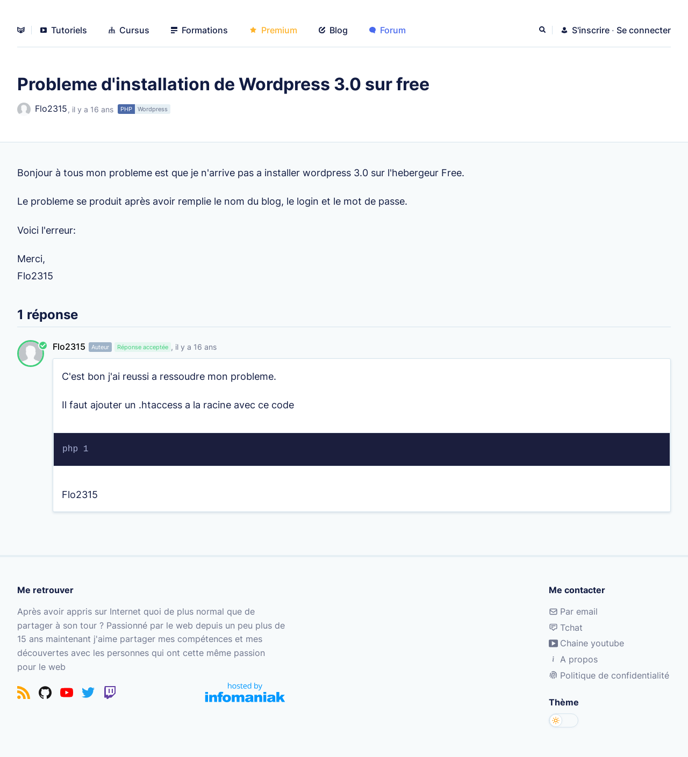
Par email (573, 611)
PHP (126, 109)
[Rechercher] (543, 30)
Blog (333, 30)
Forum (387, 30)
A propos (573, 659)
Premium (273, 30)
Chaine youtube (586, 643)
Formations (199, 30)
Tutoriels (63, 30)
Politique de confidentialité (609, 675)
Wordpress (153, 109)
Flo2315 (42, 109)
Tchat (566, 627)
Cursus (129, 30)
